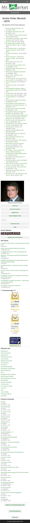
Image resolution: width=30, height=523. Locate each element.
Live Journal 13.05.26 (6, 457)
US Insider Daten (5, 384)
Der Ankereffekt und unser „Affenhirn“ (16, 133)
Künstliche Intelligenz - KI (7, 432)
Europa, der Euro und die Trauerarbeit (15, 108)
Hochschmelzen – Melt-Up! (13, 127)
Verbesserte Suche (15, 223)
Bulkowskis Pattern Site (6, 360)
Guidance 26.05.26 (5, 417)
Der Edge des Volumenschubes (14, 31)
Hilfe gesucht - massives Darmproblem (10, 442)
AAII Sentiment (4, 355)
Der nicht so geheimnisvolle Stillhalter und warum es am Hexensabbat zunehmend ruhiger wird (17, 116)
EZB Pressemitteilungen (6, 366)
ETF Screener (4, 364)
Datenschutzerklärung (15, 511)
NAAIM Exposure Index (6, 357)
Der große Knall (10, 93)
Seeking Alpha (4, 351)
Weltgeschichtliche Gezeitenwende (15, 68)
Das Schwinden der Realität (7, 482)
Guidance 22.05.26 (5, 422)
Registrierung (15, 212)
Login (15, 227)
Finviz (2, 372)
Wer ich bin (15, 206)
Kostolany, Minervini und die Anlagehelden (11, 492)
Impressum (15, 517)
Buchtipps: (3, 497)
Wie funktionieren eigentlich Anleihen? (16, 100)
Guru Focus (3, 388)
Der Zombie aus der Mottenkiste (14, 157)
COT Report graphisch (6, 394)
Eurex (2, 390)
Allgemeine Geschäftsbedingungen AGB (15, 505)
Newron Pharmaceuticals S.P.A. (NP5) (9, 467)
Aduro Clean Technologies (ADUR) (9, 437)
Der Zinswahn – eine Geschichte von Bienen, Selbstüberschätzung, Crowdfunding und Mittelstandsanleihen (16, 151)
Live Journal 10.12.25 (6, 412)
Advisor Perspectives (6, 353)
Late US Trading (4, 392)
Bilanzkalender (4, 380)
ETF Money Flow (4, 362)
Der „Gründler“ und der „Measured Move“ (16, 35)
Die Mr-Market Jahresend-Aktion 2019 (15, 65)
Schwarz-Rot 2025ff (5, 406)
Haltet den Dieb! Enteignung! (13, 130)
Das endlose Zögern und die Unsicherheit (16, 160)
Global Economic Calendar (7, 376)
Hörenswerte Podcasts (6, 462)
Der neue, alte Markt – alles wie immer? (16, 167)
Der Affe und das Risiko (12, 53)
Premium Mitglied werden (15, 216)
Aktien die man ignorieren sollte (14, 170)
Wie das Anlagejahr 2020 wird (13, 28)
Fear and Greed (4, 359)
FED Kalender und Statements (8, 368)
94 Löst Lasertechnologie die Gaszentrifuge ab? (12, 452)
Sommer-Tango (10, 95)
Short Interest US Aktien (6, 386)
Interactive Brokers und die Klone (9, 447)
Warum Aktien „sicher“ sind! (13, 61)
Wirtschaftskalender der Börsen (8, 378)
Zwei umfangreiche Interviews (13, 137)
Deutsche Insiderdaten (6, 382)
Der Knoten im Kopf (11, 85)
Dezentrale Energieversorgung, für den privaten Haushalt (14, 472)
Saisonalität (3, 396)
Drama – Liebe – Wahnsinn (12, 75)
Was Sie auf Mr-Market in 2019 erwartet (16, 140)
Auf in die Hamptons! (11, 81)
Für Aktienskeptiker (11, 96)
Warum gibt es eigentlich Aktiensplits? (15, 71)
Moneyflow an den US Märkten (8, 374)
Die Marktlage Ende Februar (13, 147)
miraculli (3, 401)
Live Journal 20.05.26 (6, 477)
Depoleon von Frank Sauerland (15, 237)
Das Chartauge (4, 427)
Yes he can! (8, 41)
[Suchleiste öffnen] (27, 1)
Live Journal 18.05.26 (6, 487)
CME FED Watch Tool (6, 370)
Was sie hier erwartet (15, 209)
